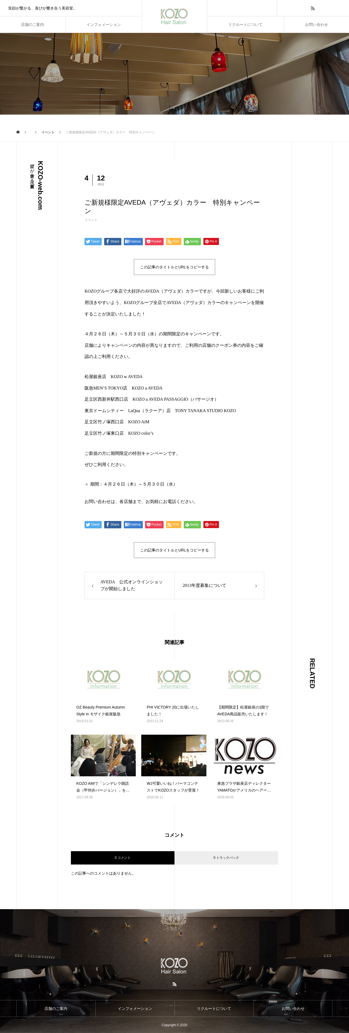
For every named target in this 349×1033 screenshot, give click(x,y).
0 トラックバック (226, 858)
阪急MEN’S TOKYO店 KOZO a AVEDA (124, 388)
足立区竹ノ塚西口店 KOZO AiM (117, 421)
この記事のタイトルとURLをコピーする (174, 267)
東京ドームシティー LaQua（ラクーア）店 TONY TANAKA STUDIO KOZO (160, 410)
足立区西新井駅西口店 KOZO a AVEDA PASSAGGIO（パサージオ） (152, 399)
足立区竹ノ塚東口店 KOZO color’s (119, 433)
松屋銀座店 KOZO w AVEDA (114, 376)
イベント (91, 220)
